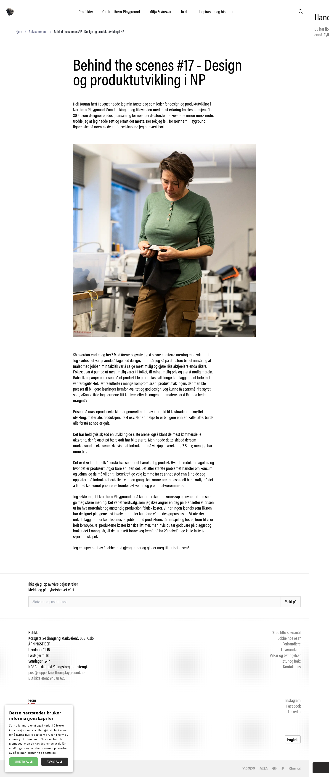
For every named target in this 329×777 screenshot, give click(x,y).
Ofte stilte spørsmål (286, 632)
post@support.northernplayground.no (56, 672)
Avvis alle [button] (55, 762)
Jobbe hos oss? (289, 638)
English (292, 739)
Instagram (293, 700)
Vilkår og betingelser (285, 655)
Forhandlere (291, 644)
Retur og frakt (291, 661)
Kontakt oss (292, 666)
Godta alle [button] (24, 762)
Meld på (291, 601)
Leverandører (291, 649)
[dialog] (39, 738)
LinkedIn (294, 711)
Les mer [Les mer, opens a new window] (62, 753)
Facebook (293, 706)
